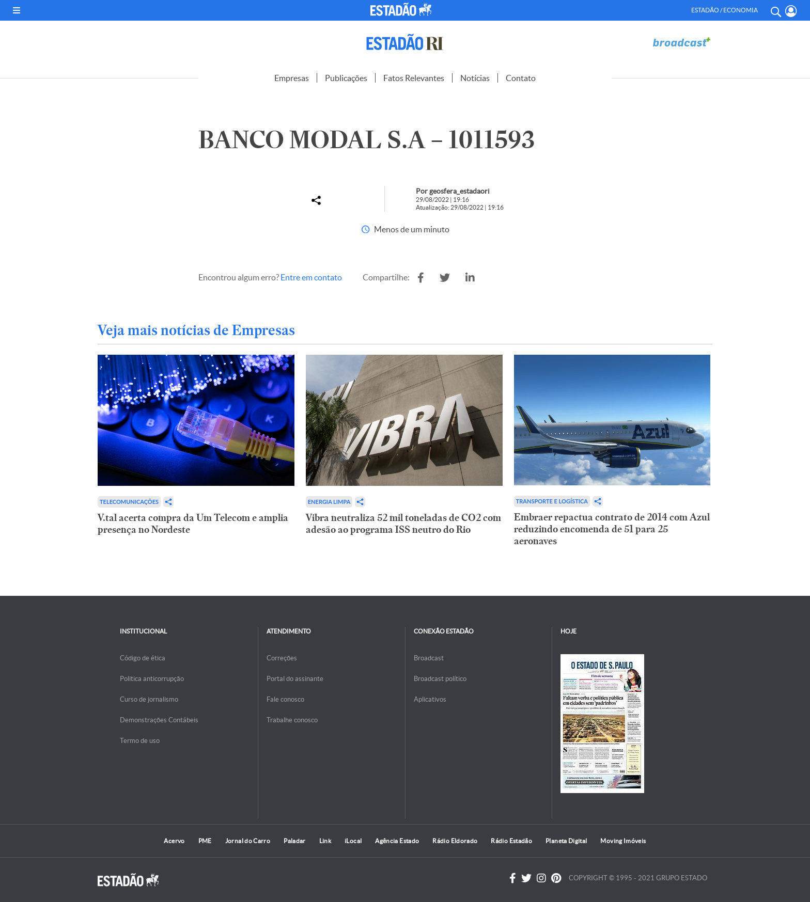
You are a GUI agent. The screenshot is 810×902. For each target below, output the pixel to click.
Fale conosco (285, 699)
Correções (282, 658)
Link (325, 840)
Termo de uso (140, 741)
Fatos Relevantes (413, 78)
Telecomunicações (129, 501)
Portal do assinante (295, 679)
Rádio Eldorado (454, 840)
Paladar (295, 840)
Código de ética (142, 658)
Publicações (346, 78)
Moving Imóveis (623, 840)
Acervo (174, 840)
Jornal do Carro (247, 840)
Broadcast (429, 658)
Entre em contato (311, 277)
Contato (521, 78)
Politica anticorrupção (152, 679)
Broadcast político (440, 679)
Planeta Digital (566, 840)
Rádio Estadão (511, 840)
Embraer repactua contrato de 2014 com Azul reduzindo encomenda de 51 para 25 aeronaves (612, 529)
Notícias (475, 78)
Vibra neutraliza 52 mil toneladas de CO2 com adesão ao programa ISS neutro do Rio (403, 523)
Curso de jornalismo (149, 699)
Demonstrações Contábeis (159, 720)
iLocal (353, 840)
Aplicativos (430, 699)
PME (205, 840)
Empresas (291, 78)
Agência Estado (397, 840)
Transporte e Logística (552, 501)
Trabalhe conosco (292, 720)
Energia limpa (329, 501)
